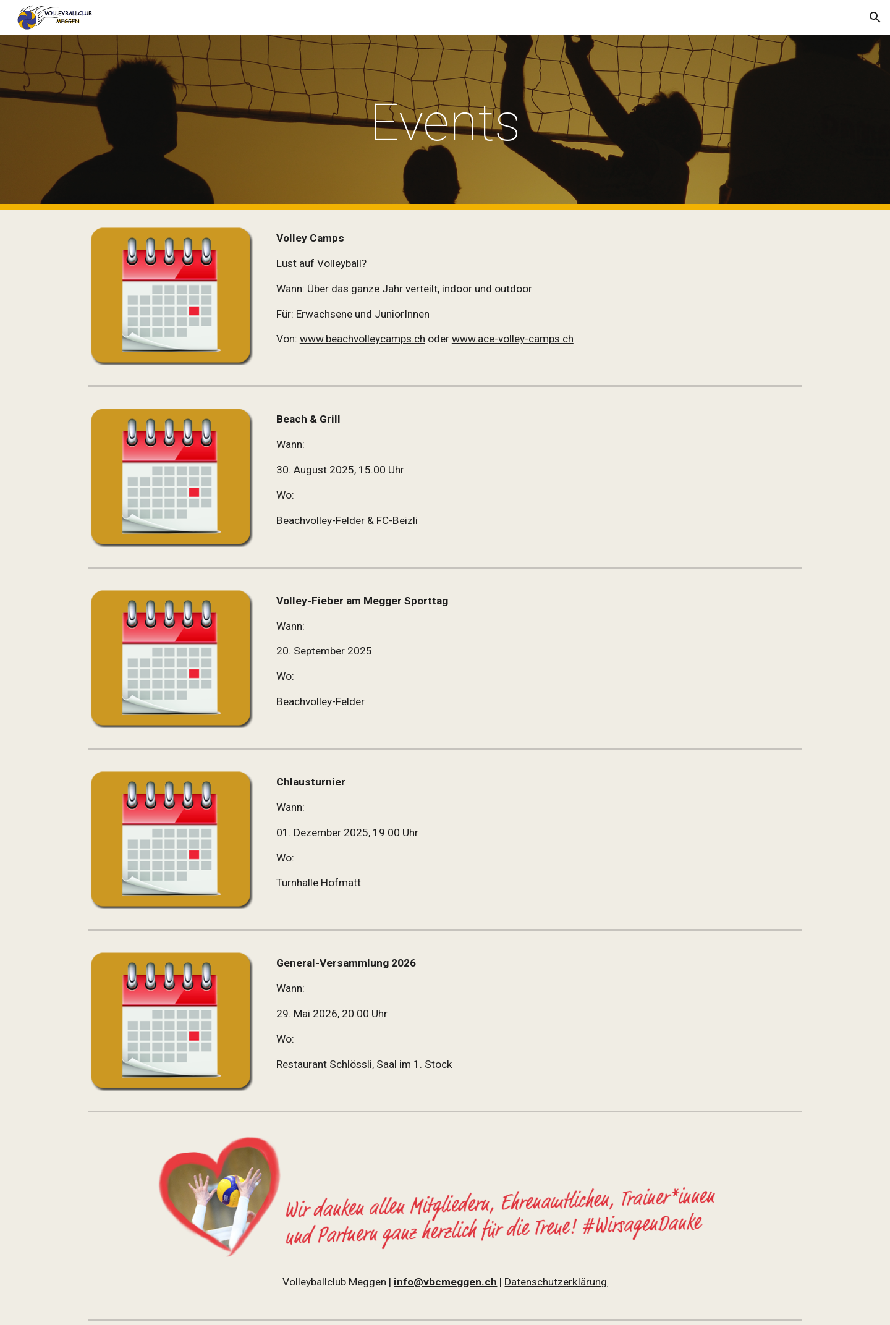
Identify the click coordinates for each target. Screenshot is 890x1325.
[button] (875, 17)
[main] (445, 122)
